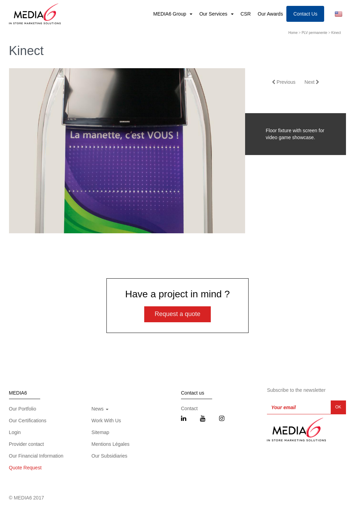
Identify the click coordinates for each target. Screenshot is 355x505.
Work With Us (106, 420)
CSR (246, 14)
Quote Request (25, 467)
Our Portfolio (22, 409)
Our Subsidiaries (110, 456)
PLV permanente (314, 33)
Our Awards (270, 14)
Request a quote (177, 313)
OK (338, 407)
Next (311, 82)
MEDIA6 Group (170, 14)
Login (15, 432)
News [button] (100, 409)
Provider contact (26, 444)
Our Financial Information (36, 456)
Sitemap (100, 432)
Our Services (214, 14)
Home (293, 33)
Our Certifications (27, 420)
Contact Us (305, 14)
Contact (189, 408)
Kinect (336, 33)
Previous (283, 82)
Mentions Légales (111, 444)
